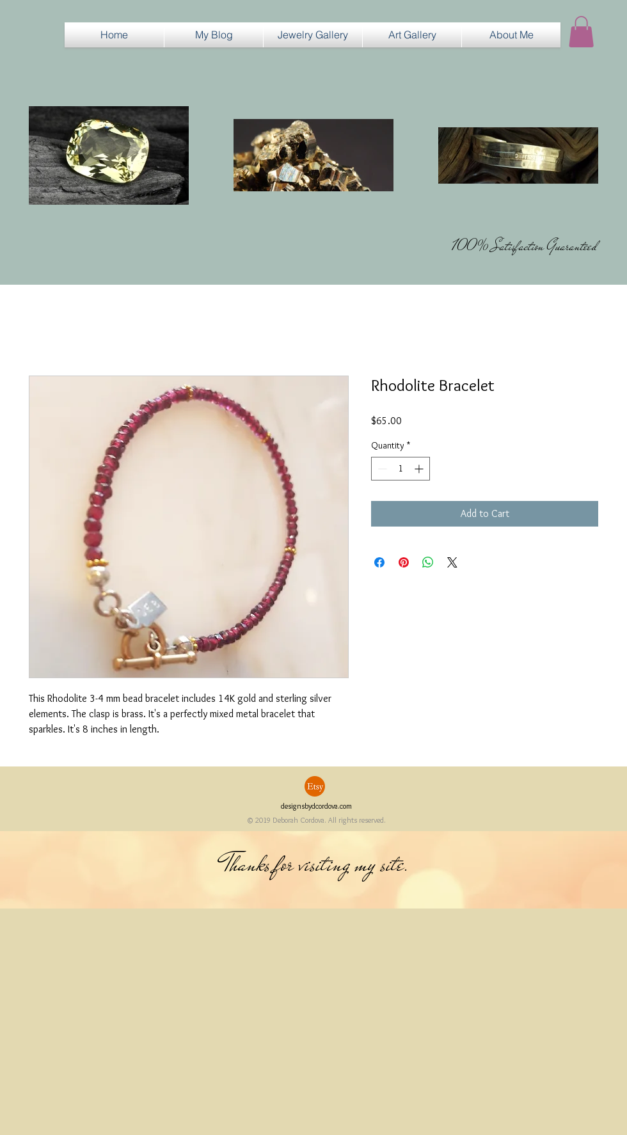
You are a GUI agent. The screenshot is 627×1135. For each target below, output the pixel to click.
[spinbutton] (400, 468)
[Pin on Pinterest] (403, 562)
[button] (313, 34)
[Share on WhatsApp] (428, 562)
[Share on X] (452, 562)
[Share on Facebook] (379, 562)
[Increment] (420, 468)
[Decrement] (381, 468)
